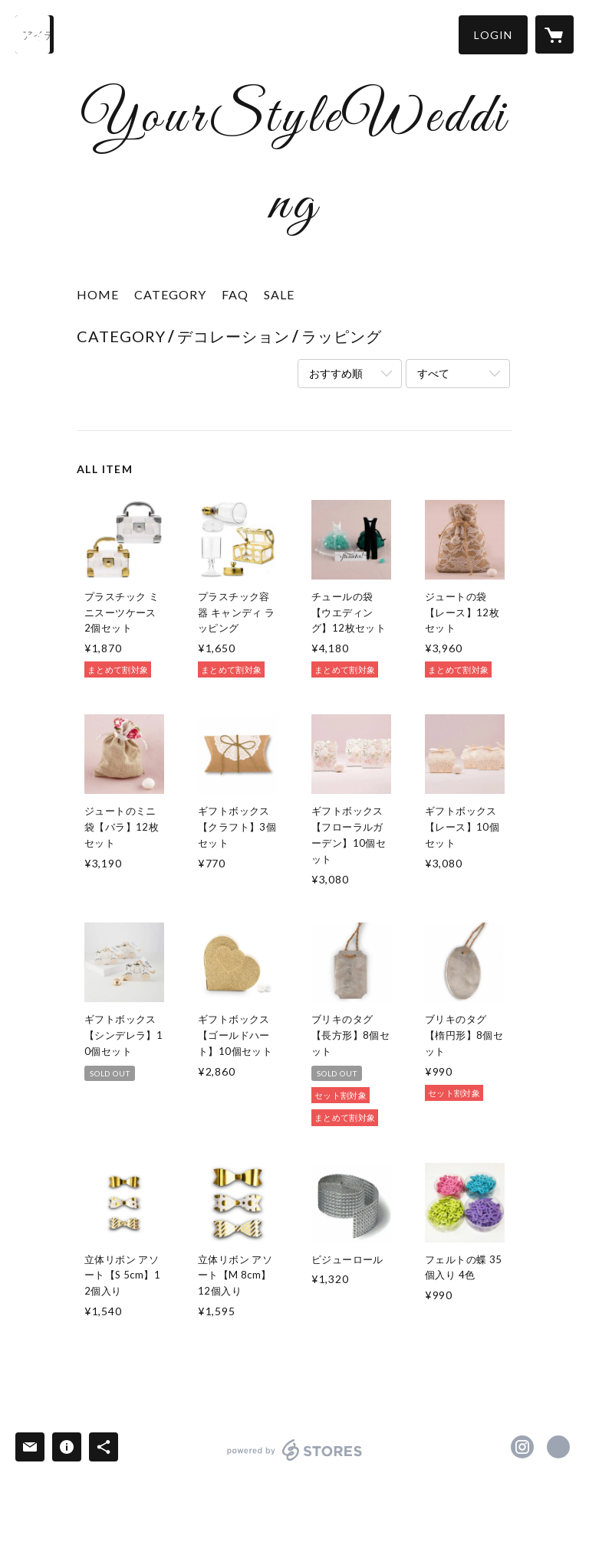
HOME (98, 294)
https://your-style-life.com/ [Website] (558, 1446)
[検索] (34, 34)
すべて (433, 373)
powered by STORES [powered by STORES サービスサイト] (295, 1460)
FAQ (235, 294)
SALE (279, 294)
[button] (493, 34)
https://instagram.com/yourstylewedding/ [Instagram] (522, 1446)
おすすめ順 (336, 373)
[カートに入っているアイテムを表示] (554, 34)
